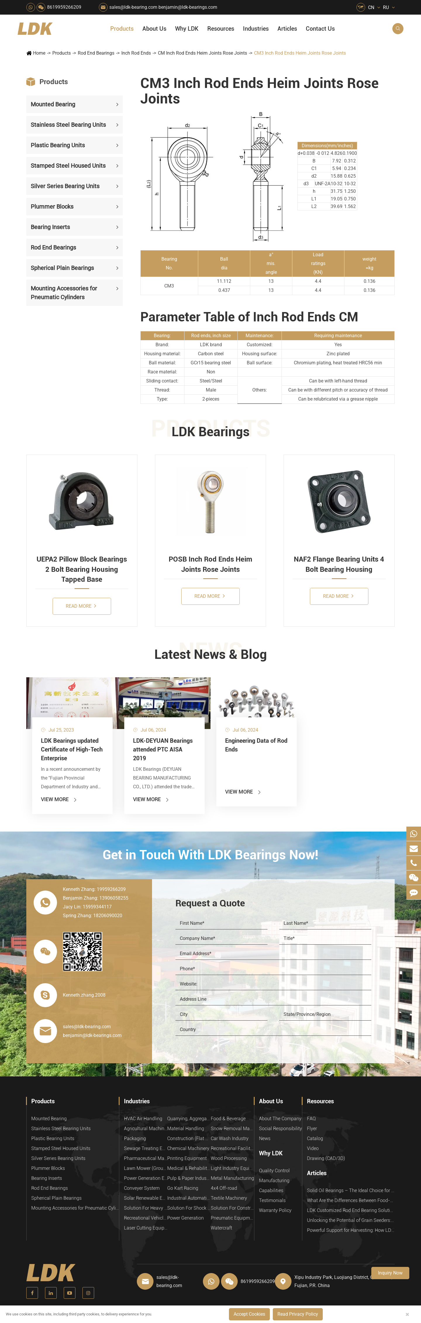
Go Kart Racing (182, 1188)
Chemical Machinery (188, 1148)
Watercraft (221, 1228)
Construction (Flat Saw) (188, 1138)
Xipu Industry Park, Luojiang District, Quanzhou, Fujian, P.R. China (343, 1281)
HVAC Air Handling (143, 1118)
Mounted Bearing (53, 104)
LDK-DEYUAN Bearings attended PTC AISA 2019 (163, 749)
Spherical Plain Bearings (62, 267)
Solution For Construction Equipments (232, 1208)
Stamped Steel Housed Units (68, 165)
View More (59, 799)
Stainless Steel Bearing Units (68, 124)
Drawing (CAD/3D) (326, 1158)
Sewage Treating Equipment (145, 1148)
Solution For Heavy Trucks (145, 1208)
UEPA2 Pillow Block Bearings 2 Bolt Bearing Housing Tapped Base (82, 569)
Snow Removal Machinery (232, 1128)
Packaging (135, 1138)
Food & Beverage (228, 1118)
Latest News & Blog (210, 654)
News (264, 1138)
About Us (154, 28)
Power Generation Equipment (145, 1178)
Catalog (315, 1138)
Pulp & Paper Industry (188, 1178)
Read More (81, 606)
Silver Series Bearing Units (65, 186)
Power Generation (185, 1218)
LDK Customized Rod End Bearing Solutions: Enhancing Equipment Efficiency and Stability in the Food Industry (351, 1210)
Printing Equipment (187, 1158)
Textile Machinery (229, 1198)
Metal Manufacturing (232, 1178)
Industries (256, 28)
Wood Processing (229, 1158)
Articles (287, 28)
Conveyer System (142, 1188)
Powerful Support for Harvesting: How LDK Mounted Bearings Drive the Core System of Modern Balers (351, 1230)
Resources (220, 28)
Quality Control (274, 1170)
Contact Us (320, 28)
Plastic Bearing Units (58, 145)
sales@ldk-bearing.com (133, 7)
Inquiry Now (390, 1273)
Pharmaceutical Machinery (145, 1158)
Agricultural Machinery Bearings (145, 1128)
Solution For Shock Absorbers (188, 1208)
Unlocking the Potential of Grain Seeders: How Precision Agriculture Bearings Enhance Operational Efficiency (351, 1220)
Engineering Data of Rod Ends (256, 745)
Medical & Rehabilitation (188, 1168)
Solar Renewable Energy (145, 1198)
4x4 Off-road (224, 1188)
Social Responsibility (280, 1128)
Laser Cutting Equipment (145, 1228)
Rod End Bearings (96, 53)
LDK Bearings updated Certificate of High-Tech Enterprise (72, 749)
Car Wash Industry (230, 1138)
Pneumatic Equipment (232, 1218)
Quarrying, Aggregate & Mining (188, 1118)
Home (39, 53)
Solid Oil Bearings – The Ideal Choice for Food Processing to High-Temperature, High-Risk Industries (351, 1190)
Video (313, 1148)
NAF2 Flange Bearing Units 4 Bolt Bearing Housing (339, 564)
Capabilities (271, 1190)
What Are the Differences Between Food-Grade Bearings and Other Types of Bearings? (351, 1200)
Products (122, 28)
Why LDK (187, 28)
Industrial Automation (188, 1198)
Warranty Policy (275, 1210)
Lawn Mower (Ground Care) (145, 1168)
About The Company (280, 1118)
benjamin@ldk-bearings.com (187, 7)
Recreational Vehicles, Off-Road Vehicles (145, 1218)
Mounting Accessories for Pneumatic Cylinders (64, 293)
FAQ (311, 1118)
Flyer (312, 1128)
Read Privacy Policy (297, 1314)
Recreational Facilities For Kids (232, 1148)
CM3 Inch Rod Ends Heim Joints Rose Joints (300, 53)
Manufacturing (274, 1180)
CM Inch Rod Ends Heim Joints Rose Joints (202, 53)
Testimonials (272, 1200)
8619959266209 (64, 7)
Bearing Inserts (50, 227)
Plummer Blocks (52, 206)
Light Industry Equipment (232, 1168)
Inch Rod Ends (136, 53)
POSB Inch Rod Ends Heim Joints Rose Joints (210, 564)
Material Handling (185, 1128)
